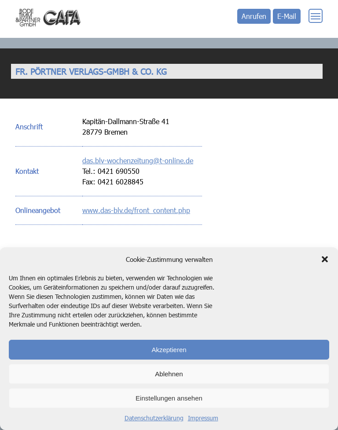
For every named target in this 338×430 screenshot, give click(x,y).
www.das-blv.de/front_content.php (136, 210)
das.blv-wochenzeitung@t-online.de (137, 160)
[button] (324, 259)
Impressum (203, 418)
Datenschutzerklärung (154, 418)
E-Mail (286, 16)
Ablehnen (169, 374)
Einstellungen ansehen (169, 398)
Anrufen (254, 16)
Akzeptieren (168, 349)
